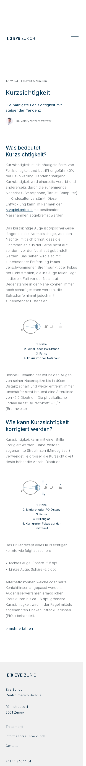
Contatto (12, 746)
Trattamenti (14, 727)
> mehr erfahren (19, 630)
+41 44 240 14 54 (18, 761)
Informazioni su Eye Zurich (25, 736)
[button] (75, 38)
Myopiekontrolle (19, 211)
